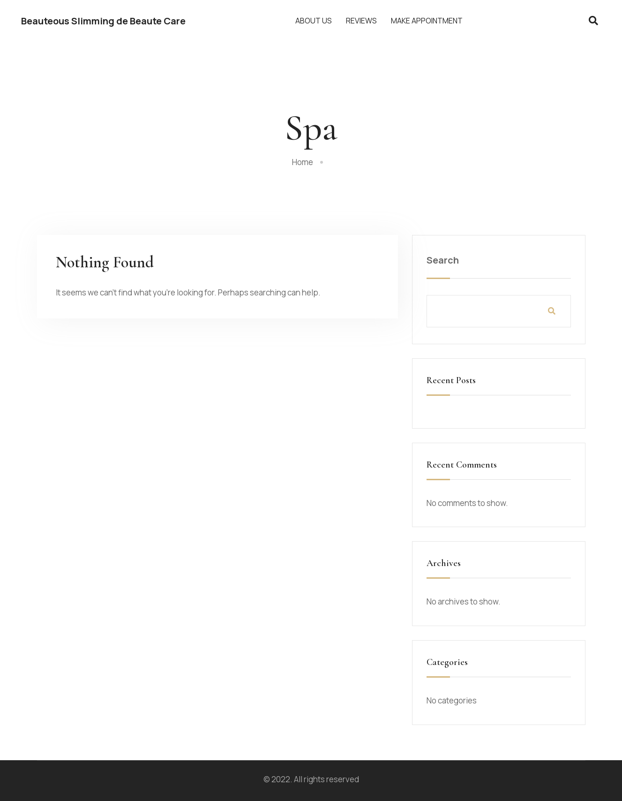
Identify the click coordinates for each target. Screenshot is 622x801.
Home (302, 162)
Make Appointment (427, 20)
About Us (313, 20)
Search (443, 260)
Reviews (361, 20)
